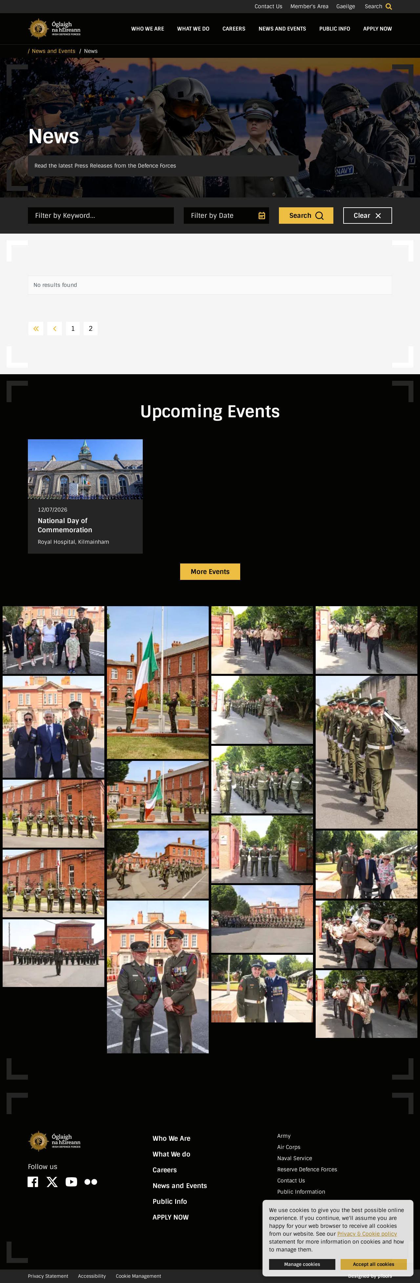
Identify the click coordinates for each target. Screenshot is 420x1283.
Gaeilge (345, 6)
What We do (193, 28)
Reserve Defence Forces (307, 1169)
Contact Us (269, 6)
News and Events (282, 28)
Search (373, 6)
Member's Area (309, 6)
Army (284, 1136)
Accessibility (92, 1276)
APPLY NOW (377, 28)
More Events (210, 571)
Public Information (301, 1191)
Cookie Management (138, 1276)
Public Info (334, 28)
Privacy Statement (48, 1276)
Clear (368, 215)
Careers (233, 28)
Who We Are (147, 28)
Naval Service (294, 1158)
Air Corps (289, 1147)
